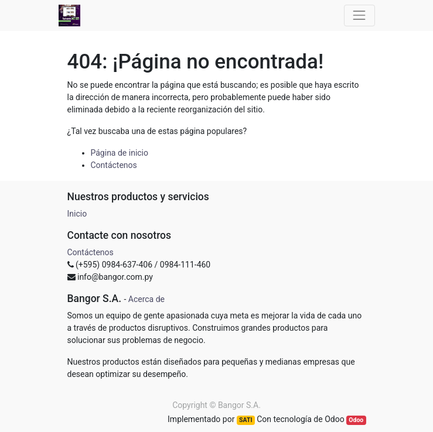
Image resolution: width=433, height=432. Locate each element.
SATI (245, 420)
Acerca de (146, 299)
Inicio (77, 213)
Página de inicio (120, 152)
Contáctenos (114, 165)
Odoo (356, 420)
